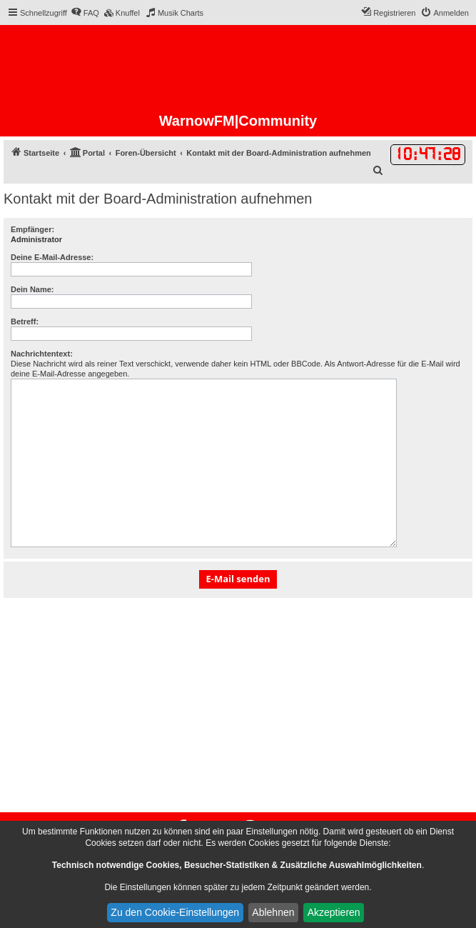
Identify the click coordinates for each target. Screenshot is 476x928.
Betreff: (25, 321)
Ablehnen (273, 912)
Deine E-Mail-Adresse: (52, 257)
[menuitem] (85, 12)
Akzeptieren (334, 912)
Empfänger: (32, 229)
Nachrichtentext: (42, 353)
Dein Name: (32, 289)
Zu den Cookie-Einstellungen (175, 912)
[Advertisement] (238, 705)
